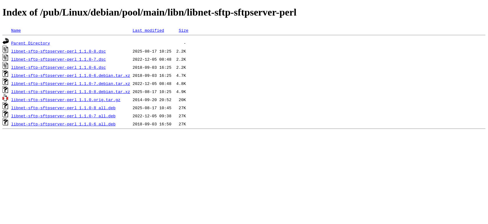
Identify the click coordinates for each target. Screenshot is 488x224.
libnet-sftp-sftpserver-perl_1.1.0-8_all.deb (63, 107)
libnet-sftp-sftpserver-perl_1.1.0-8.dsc (58, 51)
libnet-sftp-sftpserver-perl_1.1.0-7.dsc (58, 59)
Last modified (148, 30)
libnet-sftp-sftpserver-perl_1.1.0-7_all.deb (63, 116)
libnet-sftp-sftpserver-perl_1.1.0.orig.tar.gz (65, 99)
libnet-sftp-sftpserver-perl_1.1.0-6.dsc (58, 67)
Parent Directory (30, 43)
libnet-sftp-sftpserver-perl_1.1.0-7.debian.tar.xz (70, 83)
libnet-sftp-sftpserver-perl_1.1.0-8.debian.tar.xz (70, 91)
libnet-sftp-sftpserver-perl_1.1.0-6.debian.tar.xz (70, 75)
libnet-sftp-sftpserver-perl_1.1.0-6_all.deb (63, 124)
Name (16, 30)
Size (183, 30)
